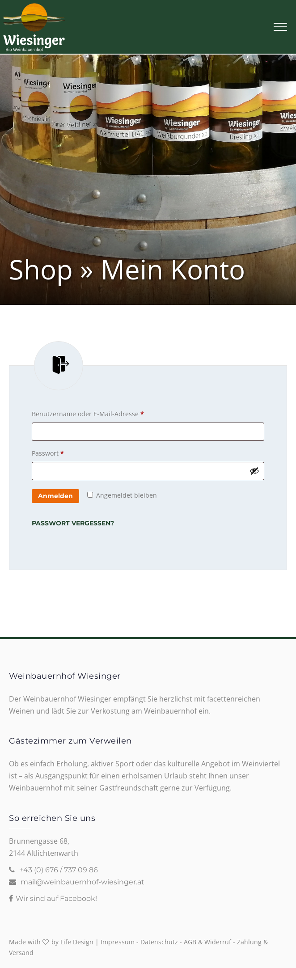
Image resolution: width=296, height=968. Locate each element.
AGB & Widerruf (207, 942)
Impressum (118, 942)
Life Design (76, 942)
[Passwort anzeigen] (254, 471)
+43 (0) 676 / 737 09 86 (58, 870)
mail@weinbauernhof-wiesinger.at (82, 882)
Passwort (65, 453)
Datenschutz (159, 942)
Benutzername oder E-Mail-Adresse (105, 414)
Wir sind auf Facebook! (56, 898)
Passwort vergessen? (73, 523)
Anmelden (55, 496)
